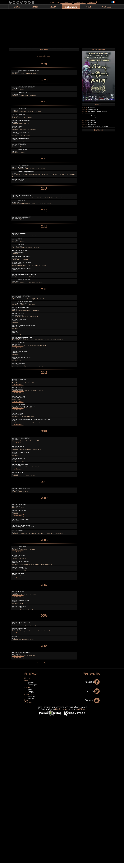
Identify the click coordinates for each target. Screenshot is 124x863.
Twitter (92, 837)
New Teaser (92, 115)
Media (53, 6)
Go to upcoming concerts (44, 57)
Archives (31, 844)
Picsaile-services (61, 855)
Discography (32, 830)
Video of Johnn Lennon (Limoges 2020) (100, 113)
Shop (88, 6)
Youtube (92, 846)
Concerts (71, 6)
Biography (31, 828)
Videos (30, 837)
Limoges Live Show (94, 111)
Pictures (31, 839)
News (17, 6)
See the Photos (18, 422)
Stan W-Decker (81, 855)
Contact (106, 6)
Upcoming (31, 843)
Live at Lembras (93, 126)
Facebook (92, 828)
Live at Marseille (93, 119)
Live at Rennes (93, 121)
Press (30, 835)
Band (35, 6)
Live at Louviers (93, 117)
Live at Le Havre (93, 123)
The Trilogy (32, 832)
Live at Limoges (93, 109)
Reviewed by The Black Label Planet (99, 128)
